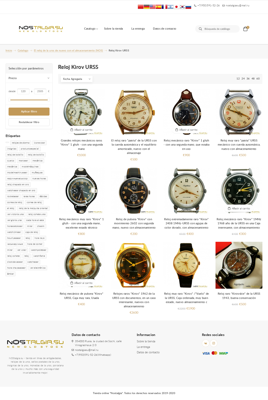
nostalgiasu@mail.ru (87, 350)
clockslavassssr (15, 262)
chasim (40, 226)
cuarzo (10, 161)
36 (248, 79)
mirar (30, 226)
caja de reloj (31, 232)
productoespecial (30, 149)
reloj (27, 238)
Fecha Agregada (72, 79)
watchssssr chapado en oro (21, 190)
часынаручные (15, 244)
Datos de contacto (164, 28)
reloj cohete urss (36, 214)
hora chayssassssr (16, 268)
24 (243, 79)
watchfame (39, 256)
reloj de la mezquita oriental (33, 208)
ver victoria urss (15, 214)
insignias (11, 149)
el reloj (10, 208)
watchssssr (33, 262)
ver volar (21, 250)
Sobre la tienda (113, 28)
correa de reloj (14, 202)
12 (238, 79)
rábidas (43, 196)
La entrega (138, 28)
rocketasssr (13, 196)
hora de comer (34, 244)
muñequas (37, 172)
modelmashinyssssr (17, 172)
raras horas (29, 196)
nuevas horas (39, 178)
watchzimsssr (14, 232)
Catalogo (90, 28)
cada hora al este (35, 220)
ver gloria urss (14, 220)
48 (253, 79)
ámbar (10, 274)
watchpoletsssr (38, 250)
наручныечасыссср (17, 178)
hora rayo (39, 238)
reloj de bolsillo (15, 155)
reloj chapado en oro (18, 184)
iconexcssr (39, 143)
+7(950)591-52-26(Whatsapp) (93, 355)
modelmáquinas (30, 166)
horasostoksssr (15, 226)
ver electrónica (37, 268)
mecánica (37, 161)
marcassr (23, 161)
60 (258, 79)
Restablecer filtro (29, 122)
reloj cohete (13, 256)
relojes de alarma (20, 143)
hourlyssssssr (14, 238)
